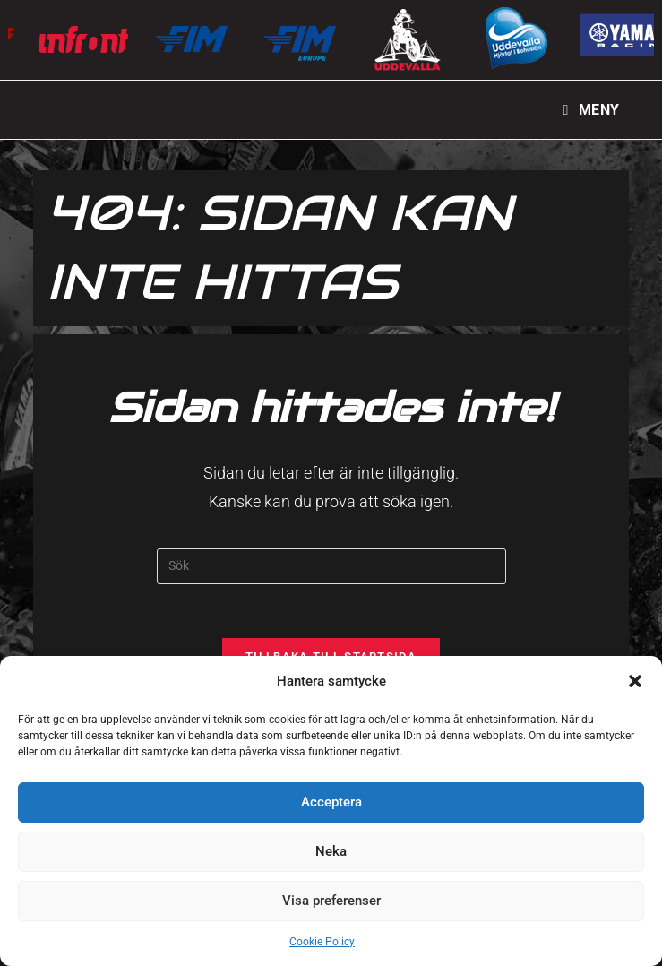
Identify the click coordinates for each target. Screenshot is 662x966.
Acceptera (331, 802)
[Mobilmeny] (591, 110)
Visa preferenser (331, 901)
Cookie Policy (322, 942)
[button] (635, 681)
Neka (331, 851)
